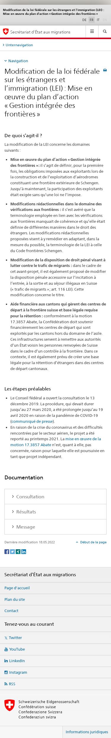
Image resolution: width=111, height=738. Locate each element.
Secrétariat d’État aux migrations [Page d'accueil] (40, 31)
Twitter (15, 637)
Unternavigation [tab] (19, 45)
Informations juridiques (87, 731)
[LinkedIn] (23, 551)
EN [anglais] (105, 19)
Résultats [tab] (25, 512)
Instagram (18, 672)
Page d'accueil (17, 587)
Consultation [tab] (29, 497)
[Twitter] (13, 551)
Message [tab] (25, 527)
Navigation (18, 60)
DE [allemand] (84, 20)
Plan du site (14, 599)
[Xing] (18, 551)
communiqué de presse (32, 421)
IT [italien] (98, 20)
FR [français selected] (92, 20)
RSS (12, 683)
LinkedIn (17, 660)
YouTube (17, 649)
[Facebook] (7, 551)
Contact (11, 610)
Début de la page (93, 542)
